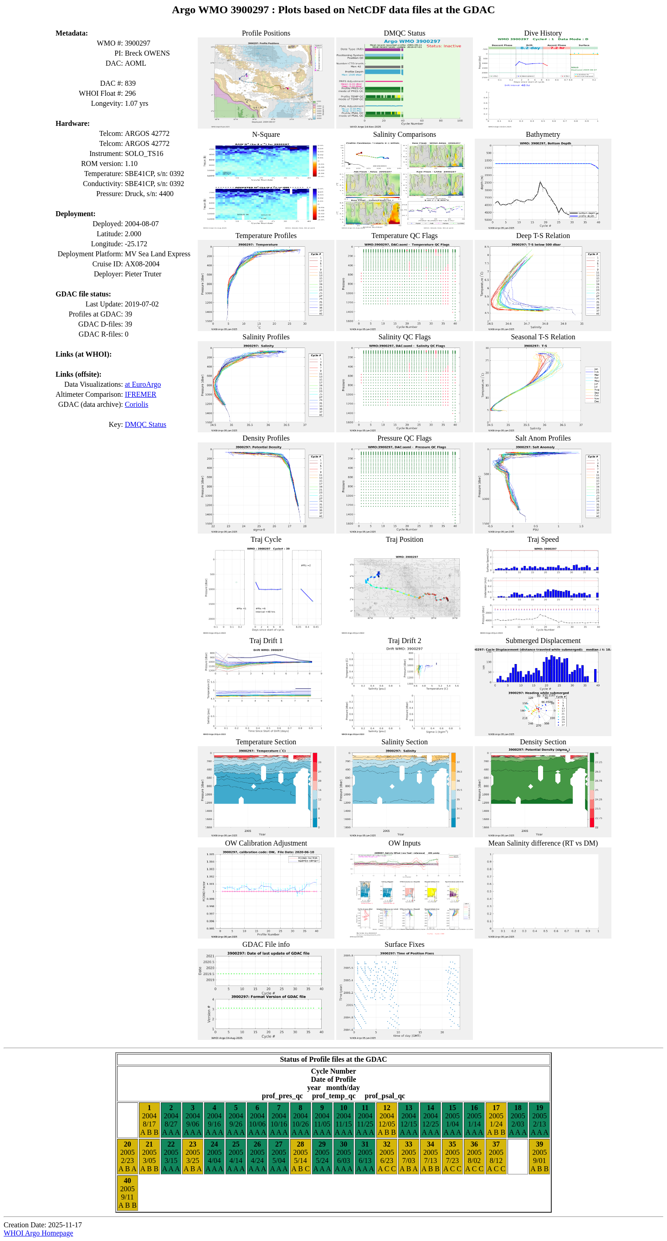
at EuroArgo (143, 384)
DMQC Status (145, 424)
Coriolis (137, 404)
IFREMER (140, 394)
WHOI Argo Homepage (38, 1233)
